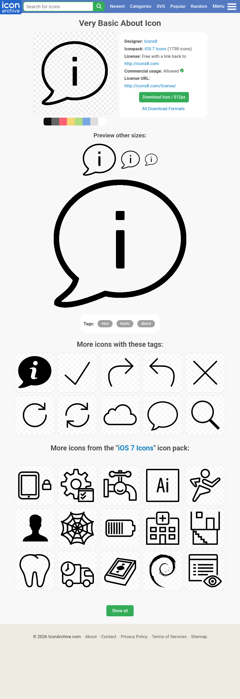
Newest (117, 6)
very (105, 323)
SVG (161, 6)
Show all (120, 610)
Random (199, 6)
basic (125, 323)
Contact (108, 636)
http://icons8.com (142, 63)
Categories (141, 6)
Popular (178, 6)
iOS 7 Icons (155, 48)
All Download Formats (163, 108)
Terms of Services (169, 636)
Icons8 (150, 41)
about (146, 323)
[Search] (99, 6)
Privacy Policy (134, 636)
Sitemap (199, 636)
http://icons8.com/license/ (150, 85)
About (91, 636)
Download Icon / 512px (164, 97)
